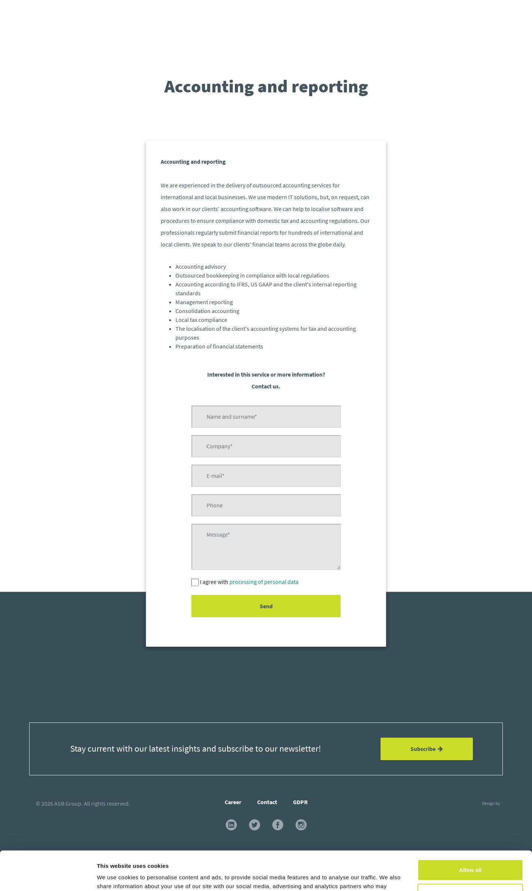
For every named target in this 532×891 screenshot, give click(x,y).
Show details (114, 876)
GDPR (300, 802)
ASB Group (67, 803)
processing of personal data (264, 581)
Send (265, 606)
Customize (470, 855)
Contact (267, 802)
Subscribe (426, 748)
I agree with (249, 582)
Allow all (470, 831)
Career (233, 802)
